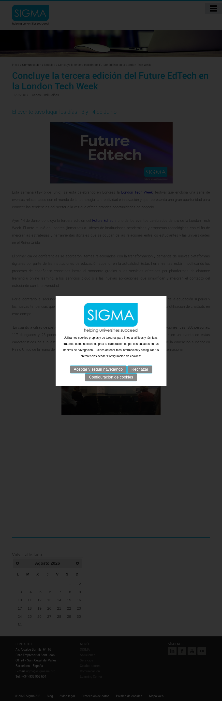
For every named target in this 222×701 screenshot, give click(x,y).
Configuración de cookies (111, 373)
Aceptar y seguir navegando (98, 365)
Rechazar (140, 365)
